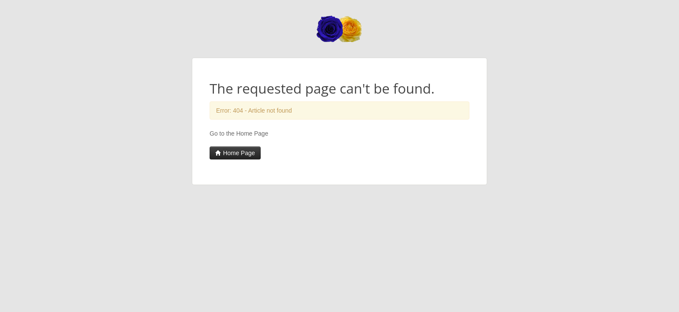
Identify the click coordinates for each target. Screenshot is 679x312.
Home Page (235, 153)
